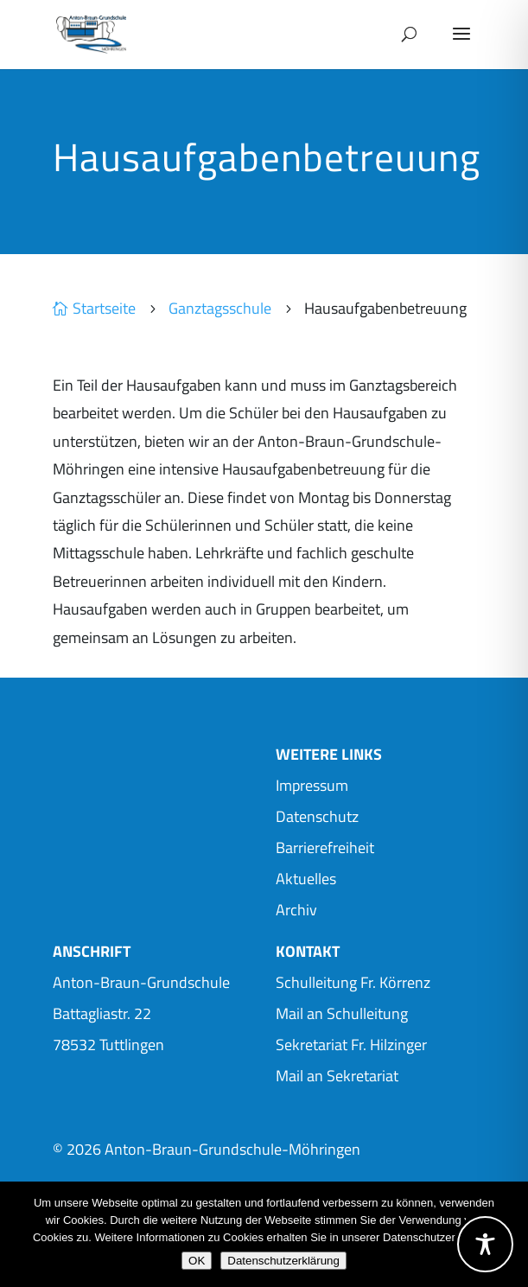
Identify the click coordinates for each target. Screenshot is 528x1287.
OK (196, 1260)
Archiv (296, 909)
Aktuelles (306, 878)
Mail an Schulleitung (342, 1013)
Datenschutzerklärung (283, 1260)
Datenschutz (317, 816)
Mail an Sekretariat (337, 1075)
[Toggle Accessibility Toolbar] (485, 1244)
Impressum (312, 785)
